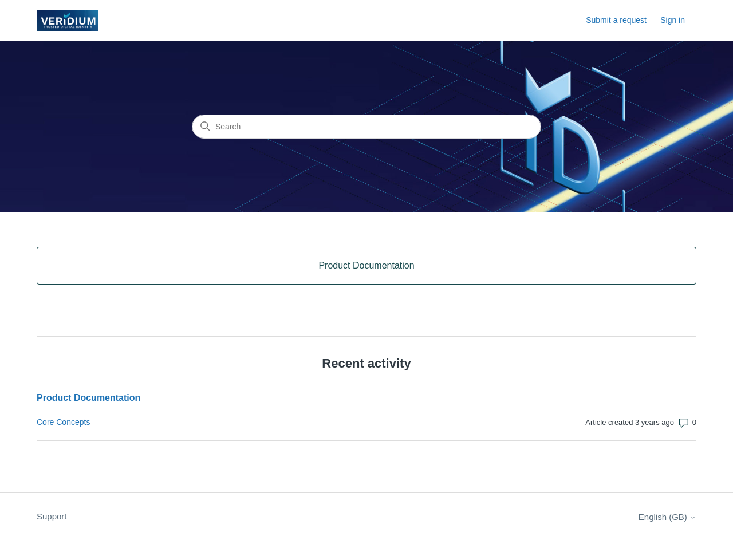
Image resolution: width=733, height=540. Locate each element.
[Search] (366, 126)
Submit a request (616, 20)
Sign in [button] (672, 20)
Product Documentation (88, 398)
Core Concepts (63, 422)
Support (52, 516)
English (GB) (667, 517)
